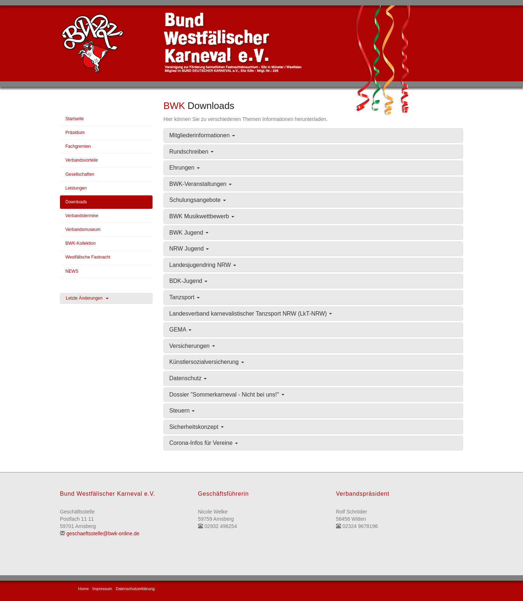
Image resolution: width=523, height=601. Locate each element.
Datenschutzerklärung (135, 588)
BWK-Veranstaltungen (200, 184)
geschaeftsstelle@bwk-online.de (102, 533)
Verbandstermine (81, 215)
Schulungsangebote (197, 200)
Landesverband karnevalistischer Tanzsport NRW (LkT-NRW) (250, 313)
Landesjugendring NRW (202, 265)
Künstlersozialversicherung (206, 362)
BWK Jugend (188, 233)
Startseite (74, 118)
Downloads (76, 201)
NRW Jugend (189, 248)
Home (83, 588)
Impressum (102, 588)
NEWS (71, 271)
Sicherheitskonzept (196, 427)
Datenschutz (188, 378)
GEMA (180, 329)
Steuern (182, 410)
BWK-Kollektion (80, 243)
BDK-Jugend (188, 281)
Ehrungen (184, 168)
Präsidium (75, 132)
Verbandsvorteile (81, 160)
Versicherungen (192, 346)
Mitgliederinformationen (202, 135)
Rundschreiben (191, 152)
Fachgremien (78, 146)
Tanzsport (184, 297)
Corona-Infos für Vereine (203, 443)
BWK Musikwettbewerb (201, 216)
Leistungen (76, 188)
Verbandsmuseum (83, 229)
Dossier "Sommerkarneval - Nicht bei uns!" (226, 394)
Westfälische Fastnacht (87, 257)
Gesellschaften (79, 174)
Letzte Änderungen (87, 298)
